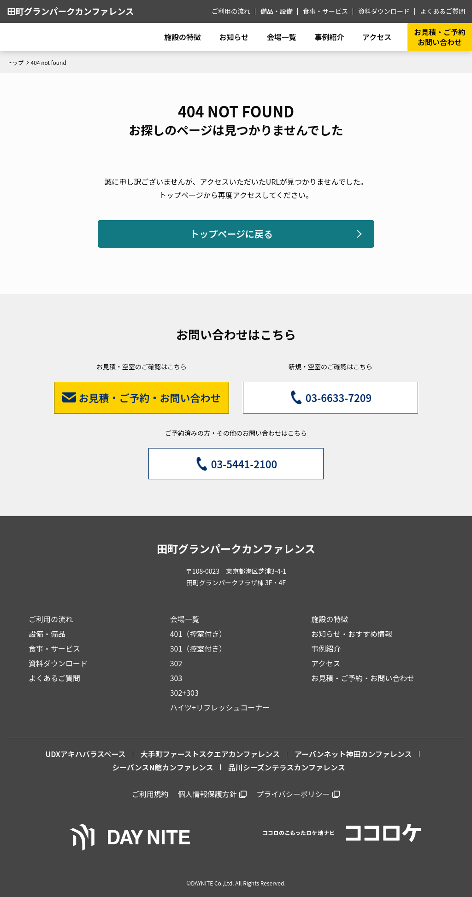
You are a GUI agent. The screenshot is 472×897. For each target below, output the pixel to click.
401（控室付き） (198, 633)
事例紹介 (329, 36)
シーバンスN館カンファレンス (162, 767)
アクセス (325, 663)
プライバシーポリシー (293, 793)
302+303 (184, 692)
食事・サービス (325, 11)
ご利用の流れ (231, 11)
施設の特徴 (329, 618)
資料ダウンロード (384, 11)
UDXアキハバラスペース (85, 753)
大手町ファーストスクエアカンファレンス (210, 753)
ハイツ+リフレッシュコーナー (220, 707)
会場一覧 (185, 618)
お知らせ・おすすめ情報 (351, 633)
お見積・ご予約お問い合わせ (440, 36)
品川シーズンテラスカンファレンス (286, 767)
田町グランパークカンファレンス (70, 11)
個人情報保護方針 (207, 793)
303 (176, 677)
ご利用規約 (150, 793)
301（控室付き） (198, 648)
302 (176, 663)
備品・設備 (276, 11)
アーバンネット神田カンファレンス (353, 753)
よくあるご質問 (442, 11)
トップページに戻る (231, 233)
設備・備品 (47, 633)
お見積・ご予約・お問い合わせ (362, 677)
